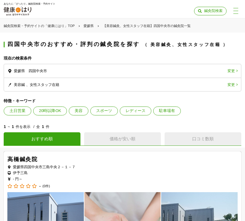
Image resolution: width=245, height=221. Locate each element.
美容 (79, 110)
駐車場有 (167, 110)
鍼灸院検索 (213, 11)
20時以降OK (50, 110)
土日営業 (17, 110)
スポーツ (104, 110)
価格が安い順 (122, 138)
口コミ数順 (203, 138)
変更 (231, 71)
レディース (136, 110)
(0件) (46, 186)
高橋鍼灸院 (22, 159)
